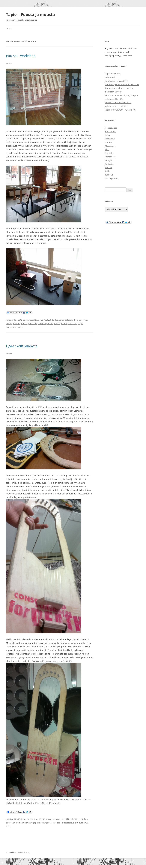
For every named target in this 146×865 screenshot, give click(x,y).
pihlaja (9, 323)
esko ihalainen (75, 320)
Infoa (107, 135)
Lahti (81, 819)
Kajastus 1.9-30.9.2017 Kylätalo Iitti (120, 109)
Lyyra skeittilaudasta (21, 346)
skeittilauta (72, 323)
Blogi (8, 28)
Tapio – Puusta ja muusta (30, 14)
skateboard (67, 822)
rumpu (57, 323)
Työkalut (109, 174)
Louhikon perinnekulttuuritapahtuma (122, 84)
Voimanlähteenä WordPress (17, 852)
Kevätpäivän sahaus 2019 (116, 81)
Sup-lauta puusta (112, 73)
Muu (107, 149)
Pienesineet (110, 156)
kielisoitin (74, 819)
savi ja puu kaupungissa (40, 822)
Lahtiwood (110, 77)
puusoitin (32, 323)
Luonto (108, 142)
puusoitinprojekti (45, 323)
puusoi (9, 822)
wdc (20, 327)
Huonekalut (110, 131)
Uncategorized (111, 178)
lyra (86, 819)
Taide (54, 320)
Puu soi (24, 323)
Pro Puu (16, 323)
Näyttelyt (38, 320)
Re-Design (47, 819)
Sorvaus (108, 167)
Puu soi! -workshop (20, 55)
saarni (64, 323)
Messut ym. (110, 146)
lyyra (85, 320)
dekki (66, 819)
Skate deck (56, 822)
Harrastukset (111, 127)
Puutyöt (47, 320)
